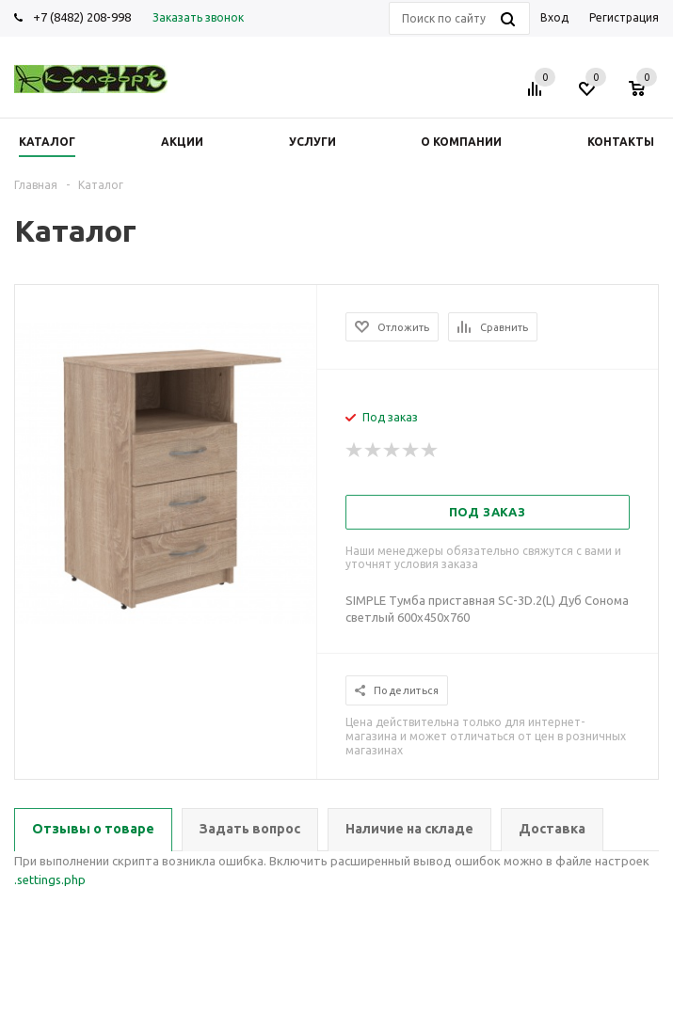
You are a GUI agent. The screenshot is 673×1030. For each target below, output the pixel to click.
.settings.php (50, 879)
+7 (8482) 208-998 (82, 17)
